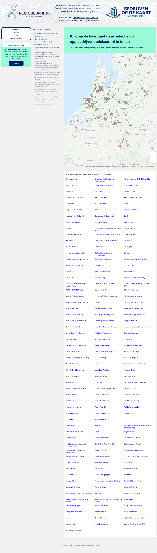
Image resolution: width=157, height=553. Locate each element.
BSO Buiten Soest (101, 204)
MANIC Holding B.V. (131, 358)
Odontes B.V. (70, 382)
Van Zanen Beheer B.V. (132, 493)
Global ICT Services (131, 290)
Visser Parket (128, 499)
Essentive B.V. (129, 271)
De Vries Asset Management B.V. (77, 259)
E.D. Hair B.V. (99, 265)
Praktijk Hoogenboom (102, 401)
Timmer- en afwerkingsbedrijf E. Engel (108, 481)
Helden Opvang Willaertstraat (76, 321)
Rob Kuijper (70, 419)
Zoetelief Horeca (100, 518)
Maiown (97, 364)
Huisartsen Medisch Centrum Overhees (137, 327)
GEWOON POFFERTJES (74, 290)
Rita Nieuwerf (128, 413)
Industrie (37, 36)
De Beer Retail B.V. (72, 247)
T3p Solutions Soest (131, 469)
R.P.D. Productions (72, 413)
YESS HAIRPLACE (130, 512)
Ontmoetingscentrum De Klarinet (135, 382)
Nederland (16, 29)
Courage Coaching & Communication (107, 234)
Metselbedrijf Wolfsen (102, 370)
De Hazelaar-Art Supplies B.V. (76, 253)
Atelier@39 (69, 191)
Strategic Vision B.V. (72, 462)
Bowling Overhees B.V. (132, 210)
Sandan (97, 425)
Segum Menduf (129, 432)
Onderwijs (38, 94)
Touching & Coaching (73, 487)
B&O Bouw (98, 191)
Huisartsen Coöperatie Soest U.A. (106, 327)
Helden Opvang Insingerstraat (105, 315)
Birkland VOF (99, 210)
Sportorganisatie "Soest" (132, 444)
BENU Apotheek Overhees (75, 197)
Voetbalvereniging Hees (74, 506)
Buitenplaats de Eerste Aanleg (105, 216)
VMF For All (99, 493)
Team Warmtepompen (102, 475)
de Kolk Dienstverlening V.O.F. (134, 518)
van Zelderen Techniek (73, 530)
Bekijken (16, 63)
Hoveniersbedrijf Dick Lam (75, 327)
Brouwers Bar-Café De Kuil (75, 216)
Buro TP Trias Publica (73, 222)
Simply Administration (102, 438)
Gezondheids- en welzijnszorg (44, 97)
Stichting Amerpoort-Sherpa (75, 456)
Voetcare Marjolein (101, 506)
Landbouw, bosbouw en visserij (44, 33)
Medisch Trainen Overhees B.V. (135, 364)
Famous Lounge (100, 278)
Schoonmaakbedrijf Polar (74, 432)
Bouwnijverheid (40, 39)
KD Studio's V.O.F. (72, 339)
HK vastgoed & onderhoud (133, 296)
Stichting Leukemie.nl (102, 456)
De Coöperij (128, 247)
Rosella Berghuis (101, 419)
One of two (98, 382)
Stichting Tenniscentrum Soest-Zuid (136, 456)
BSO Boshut (70, 204)
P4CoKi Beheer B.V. (102, 395)
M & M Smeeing (100, 358)
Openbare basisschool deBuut (76, 388)
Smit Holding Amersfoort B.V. (105, 444)
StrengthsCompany (101, 462)
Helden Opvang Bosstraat (103, 308)
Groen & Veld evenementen (75, 296)
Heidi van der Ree (72, 308)
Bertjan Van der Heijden (74, 210)
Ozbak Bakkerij (71, 395)
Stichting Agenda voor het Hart (134, 450)
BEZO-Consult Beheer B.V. (133, 197)
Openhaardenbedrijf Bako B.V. (105, 388)
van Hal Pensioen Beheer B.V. (134, 524)
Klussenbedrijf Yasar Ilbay (133, 345)
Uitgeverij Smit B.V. (130, 487)
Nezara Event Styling (73, 376)
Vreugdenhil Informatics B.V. (75, 512)
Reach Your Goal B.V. (102, 413)
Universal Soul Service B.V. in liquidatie (79, 493)
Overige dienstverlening (42, 104)
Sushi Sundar (70, 469)
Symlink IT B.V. (100, 469)
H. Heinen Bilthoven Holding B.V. (106, 296)
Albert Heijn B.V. (71, 185)
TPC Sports (69, 475)
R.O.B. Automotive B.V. (132, 407)
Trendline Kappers (101, 487)
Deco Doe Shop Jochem (103, 259)
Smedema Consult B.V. (132, 438)
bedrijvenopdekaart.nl (15, 49)
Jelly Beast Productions (103, 333)
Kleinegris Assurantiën (102, 345)
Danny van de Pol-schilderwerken (106, 241)
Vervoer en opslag (40, 44)
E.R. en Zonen (129, 265)
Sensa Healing (71, 438)
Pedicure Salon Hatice (131, 395)
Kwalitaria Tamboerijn (131, 351)
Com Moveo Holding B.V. (74, 234)
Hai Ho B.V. (99, 302)
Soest (16, 35)
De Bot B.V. (99, 247)
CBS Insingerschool (101, 222)
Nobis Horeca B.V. (101, 376)
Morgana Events (129, 370)
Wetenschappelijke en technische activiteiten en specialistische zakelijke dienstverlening (47, 84)
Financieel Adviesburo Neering (134, 278)
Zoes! (67, 518)
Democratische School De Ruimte (135, 259)
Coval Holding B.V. (130, 234)
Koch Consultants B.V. (73, 351)
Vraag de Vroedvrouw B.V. (133, 506)
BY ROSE (127, 204)
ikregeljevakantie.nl (101, 524)
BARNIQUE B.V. (129, 191)
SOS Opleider (70, 425)
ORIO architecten (130, 376)
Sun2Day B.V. (129, 462)
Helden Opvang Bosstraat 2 (133, 308)
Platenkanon (70, 401)
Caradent (69, 228)
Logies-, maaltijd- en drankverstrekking (47, 47)
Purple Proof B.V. (101, 407)
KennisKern (128, 339)
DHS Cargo (69, 241)
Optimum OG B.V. (130, 388)
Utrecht (16, 32)
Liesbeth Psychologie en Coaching (77, 358)
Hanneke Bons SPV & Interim (134, 302)
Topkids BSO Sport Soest (132, 481)
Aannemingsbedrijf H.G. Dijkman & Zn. (137, 179)
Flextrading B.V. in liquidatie (104, 284)
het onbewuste (71, 524)
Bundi (126, 216)
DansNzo (127, 241)
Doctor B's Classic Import (74, 265)
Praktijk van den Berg (131, 401)
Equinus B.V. (70, 271)
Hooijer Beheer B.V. (131, 321)
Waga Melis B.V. (100, 512)
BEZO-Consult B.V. (101, 197)
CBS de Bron (128, 222)
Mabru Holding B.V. (72, 364)
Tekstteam (127, 475)
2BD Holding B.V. (71, 179)
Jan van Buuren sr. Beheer (75, 333)
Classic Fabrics (129, 228)
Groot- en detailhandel (42, 42)
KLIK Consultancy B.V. (102, 339)
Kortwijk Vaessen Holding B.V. (105, 351)
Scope (97, 432)
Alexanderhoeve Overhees (104, 185)
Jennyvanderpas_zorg (131, 333)
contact (97, 545)
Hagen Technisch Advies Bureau (77, 302)
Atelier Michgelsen (130, 185)
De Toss (127, 253)
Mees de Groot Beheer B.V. (75, 370)
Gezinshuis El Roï (101, 290)
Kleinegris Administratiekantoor (76, 345)
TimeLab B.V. (70, 481)
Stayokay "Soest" (101, 450)
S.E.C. (126, 419)
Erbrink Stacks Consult (102, 271)
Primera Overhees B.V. (73, 407)
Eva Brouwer (70, 278)
